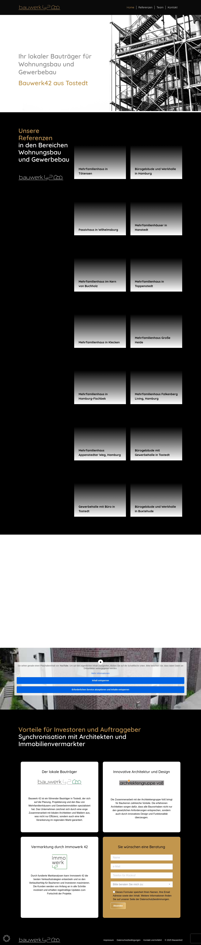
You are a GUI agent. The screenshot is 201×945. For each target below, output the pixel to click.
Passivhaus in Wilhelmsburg (98, 230)
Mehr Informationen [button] (100, 673)
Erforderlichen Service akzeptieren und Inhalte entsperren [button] (100, 689)
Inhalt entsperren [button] (100, 680)
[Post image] (100, 153)
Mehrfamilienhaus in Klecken (99, 342)
